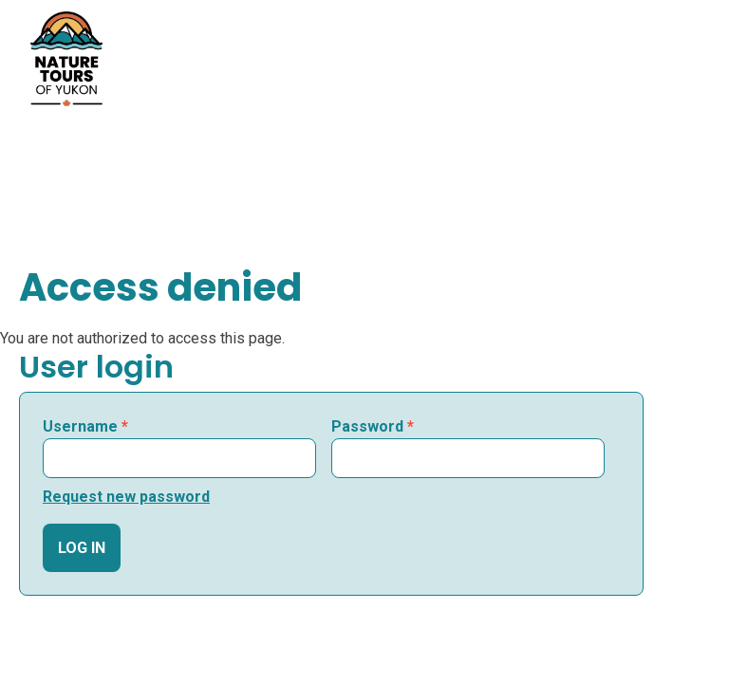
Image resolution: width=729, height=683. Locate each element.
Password (372, 426)
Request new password (126, 497)
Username (85, 426)
